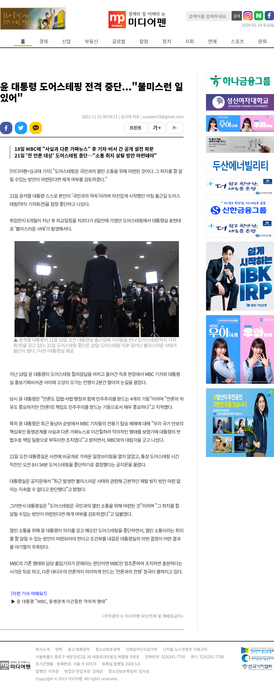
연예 (212, 41)
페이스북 (6, 128)
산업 (66, 41)
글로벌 (118, 41)
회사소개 (43, 649)
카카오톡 (36, 128)
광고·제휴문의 (79, 649)
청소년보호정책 (107, 649)
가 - (175, 127)
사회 (189, 41)
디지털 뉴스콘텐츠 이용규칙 (185, 649)
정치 (166, 41)
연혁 (58, 649)
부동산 (91, 41)
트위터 (21, 128)
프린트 (136, 127)
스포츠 (237, 41)
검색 (236, 16)
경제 (43, 41)
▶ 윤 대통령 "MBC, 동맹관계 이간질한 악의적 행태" (59, 601)
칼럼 (143, 41)
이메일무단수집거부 (142, 649)
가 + (157, 127)
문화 (262, 41)
